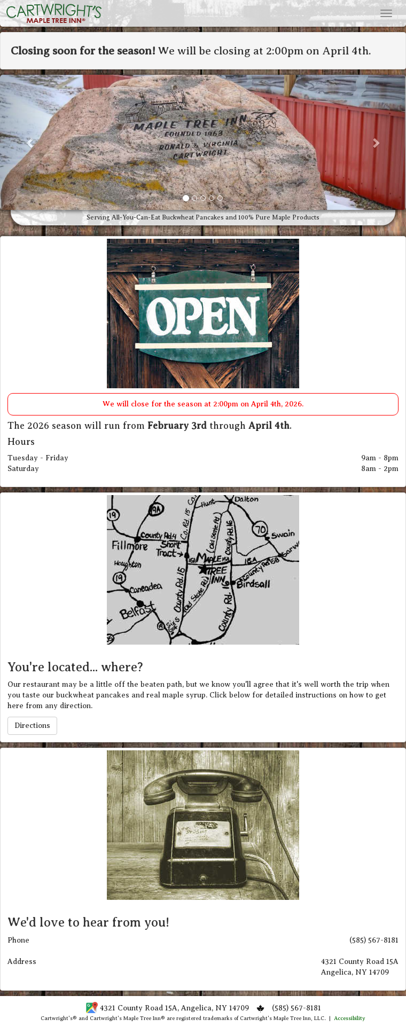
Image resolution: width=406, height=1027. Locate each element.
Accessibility (349, 1018)
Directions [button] (32, 726)
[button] (30, 142)
